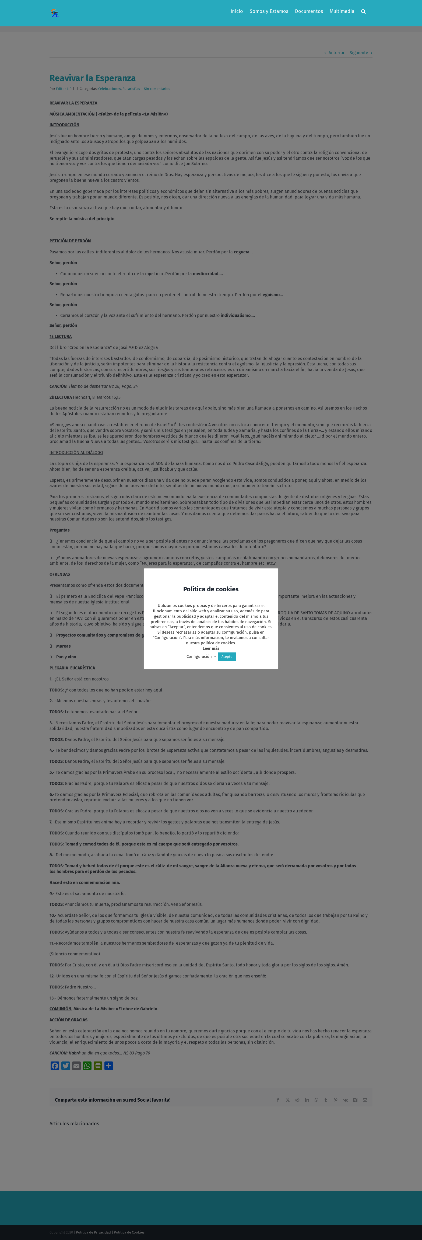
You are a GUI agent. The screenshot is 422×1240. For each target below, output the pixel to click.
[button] (363, 11)
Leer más (211, 648)
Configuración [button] (199, 656)
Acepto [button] (227, 657)
